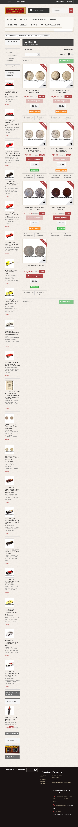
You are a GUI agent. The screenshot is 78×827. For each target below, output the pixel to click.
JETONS (34, 25)
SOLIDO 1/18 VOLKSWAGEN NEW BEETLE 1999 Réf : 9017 (11, 643)
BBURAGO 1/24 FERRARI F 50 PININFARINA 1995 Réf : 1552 (12, 123)
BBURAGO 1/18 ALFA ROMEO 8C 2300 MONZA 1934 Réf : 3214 (12, 364)
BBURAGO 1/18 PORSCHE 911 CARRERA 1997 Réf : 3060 (11, 611)
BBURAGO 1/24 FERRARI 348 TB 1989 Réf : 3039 (12, 244)
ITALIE (37, 35)
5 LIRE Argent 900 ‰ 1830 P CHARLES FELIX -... (34, 150)
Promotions (11, 701)
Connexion (69, 1)
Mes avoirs (55, 777)
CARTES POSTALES (38, 19)
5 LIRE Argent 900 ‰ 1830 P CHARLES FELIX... (61, 150)
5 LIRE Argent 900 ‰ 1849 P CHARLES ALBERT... (34, 91)
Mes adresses (56, 780)
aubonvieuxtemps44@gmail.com (62, 814)
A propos (43, 779)
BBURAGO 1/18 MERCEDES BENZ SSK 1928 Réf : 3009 (12, 581)
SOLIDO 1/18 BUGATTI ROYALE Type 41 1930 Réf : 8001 (12, 551)
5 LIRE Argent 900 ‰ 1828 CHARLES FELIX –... (34, 208)
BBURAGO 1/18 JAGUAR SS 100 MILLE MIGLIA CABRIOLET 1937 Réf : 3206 (12, 490)
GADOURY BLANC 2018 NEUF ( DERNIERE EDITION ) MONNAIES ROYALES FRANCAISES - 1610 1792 (12, 395)
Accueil (10, 47)
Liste (72, 54)
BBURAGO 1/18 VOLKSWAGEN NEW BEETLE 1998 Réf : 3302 (11, 302)
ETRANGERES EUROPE (25, 35)
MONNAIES (11, 19)
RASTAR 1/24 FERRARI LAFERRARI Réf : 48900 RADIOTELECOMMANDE (13, 153)
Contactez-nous (59, 1)
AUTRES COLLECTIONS (50, 25)
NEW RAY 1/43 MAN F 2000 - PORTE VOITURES (11, 271)
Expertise (10, 52)
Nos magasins (12, 66)
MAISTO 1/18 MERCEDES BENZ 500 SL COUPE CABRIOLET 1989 (12, 333)
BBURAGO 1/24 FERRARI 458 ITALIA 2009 (11, 92)
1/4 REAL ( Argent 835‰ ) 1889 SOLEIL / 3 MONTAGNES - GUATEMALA (12, 427)
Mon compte (57, 772)
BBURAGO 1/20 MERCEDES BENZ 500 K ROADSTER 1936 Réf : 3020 (12, 521)
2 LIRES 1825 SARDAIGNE (34, 265)
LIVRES (53, 19)
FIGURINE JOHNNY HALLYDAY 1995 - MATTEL (11, 719)
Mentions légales (12, 55)
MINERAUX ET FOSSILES (17, 25)
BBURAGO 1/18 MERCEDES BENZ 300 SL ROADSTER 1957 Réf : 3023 (12, 674)
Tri (23, 54)
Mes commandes (57, 775)
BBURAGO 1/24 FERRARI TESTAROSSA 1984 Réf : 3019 (12, 214)
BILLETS (23, 19)
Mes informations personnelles (61, 782)
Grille (69, 54)
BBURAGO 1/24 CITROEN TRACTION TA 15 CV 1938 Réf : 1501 (11, 184)
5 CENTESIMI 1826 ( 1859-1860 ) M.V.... (61, 208)
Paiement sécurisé (13, 63)
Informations (12, 42)
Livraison (10, 50)
